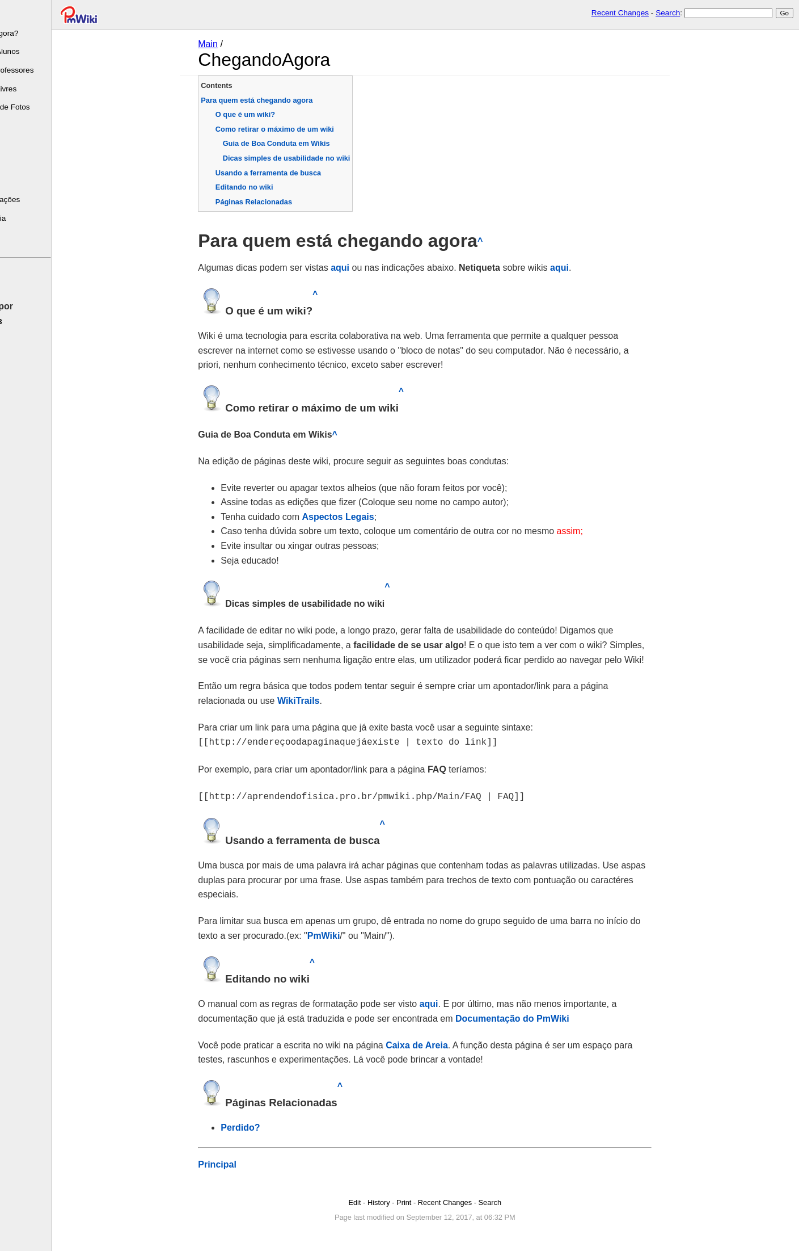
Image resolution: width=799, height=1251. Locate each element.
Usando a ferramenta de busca (292, 173)
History (403, 1200)
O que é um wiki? (269, 114)
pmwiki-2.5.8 (27, 321)
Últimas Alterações (37, 199)
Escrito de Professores (43, 70)
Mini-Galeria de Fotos (41, 107)
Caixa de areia (29, 218)
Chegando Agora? (36, 33)
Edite (14, 280)
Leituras (18, 125)
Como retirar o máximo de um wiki (299, 129)
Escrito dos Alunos (36, 51)
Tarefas (17, 144)
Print (428, 1200)
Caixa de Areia (441, 1043)
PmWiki (347, 933)
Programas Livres (35, 89)
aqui (364, 267)
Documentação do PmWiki (537, 1016)
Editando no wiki (269, 187)
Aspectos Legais (362, 517)
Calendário (23, 162)
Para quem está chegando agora (281, 100)
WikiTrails (323, 701)
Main (232, 44)
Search (668, 13)
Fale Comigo (26, 237)
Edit (379, 1200)
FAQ (12, 181)
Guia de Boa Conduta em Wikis (300, 143)
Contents (240, 85)
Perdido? (264, 1125)
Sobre (15, 14)
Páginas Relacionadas (278, 202)
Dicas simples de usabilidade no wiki (310, 158)
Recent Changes (620, 13)
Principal (241, 1162)
